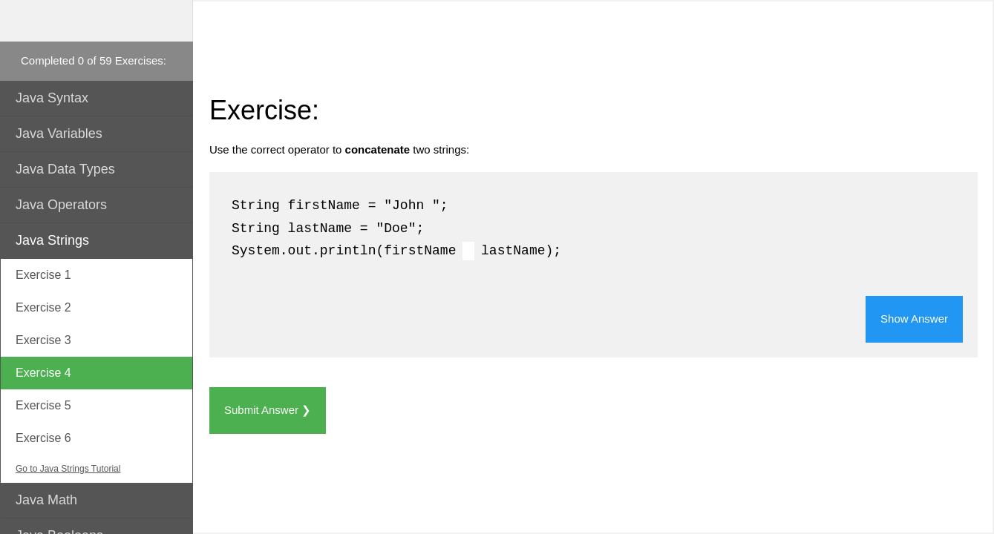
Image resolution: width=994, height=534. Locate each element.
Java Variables (59, 133)
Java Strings (52, 240)
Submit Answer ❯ (267, 409)
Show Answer (914, 318)
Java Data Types (65, 169)
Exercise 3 (43, 340)
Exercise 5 (43, 405)
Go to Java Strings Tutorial (68, 469)
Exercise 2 (43, 307)
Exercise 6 (43, 438)
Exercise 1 (43, 274)
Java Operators (61, 204)
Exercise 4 (43, 372)
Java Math (46, 499)
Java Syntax (52, 97)
